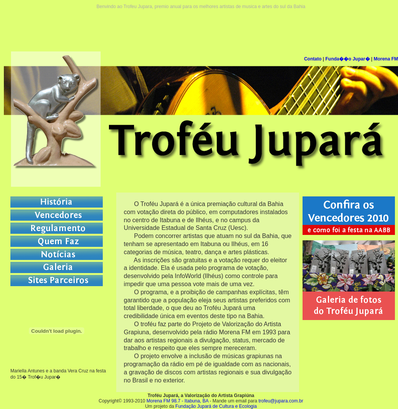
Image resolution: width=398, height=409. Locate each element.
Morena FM (386, 59)
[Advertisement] (201, 26)
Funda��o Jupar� (347, 59)
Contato (312, 59)
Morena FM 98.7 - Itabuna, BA (178, 401)
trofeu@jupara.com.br (280, 401)
